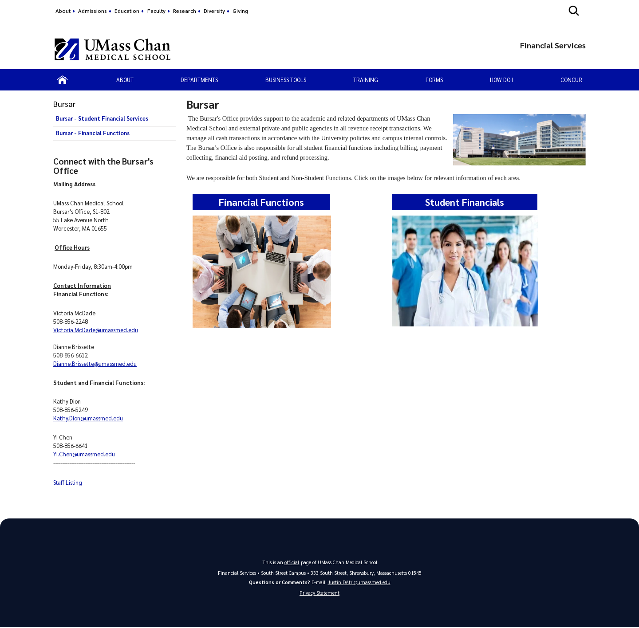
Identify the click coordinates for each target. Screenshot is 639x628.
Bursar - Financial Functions (93, 133)
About (63, 10)
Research (184, 10)
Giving (240, 10)
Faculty (156, 10)
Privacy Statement (319, 593)
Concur (571, 79)
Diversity (214, 10)
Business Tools (285, 79)
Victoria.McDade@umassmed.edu (95, 330)
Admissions (92, 10)
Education (126, 10)
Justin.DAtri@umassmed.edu (359, 581)
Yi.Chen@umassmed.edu (84, 454)
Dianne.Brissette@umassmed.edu (95, 363)
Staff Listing (67, 482)
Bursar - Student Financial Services (102, 118)
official (292, 561)
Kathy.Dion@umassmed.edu (88, 418)
